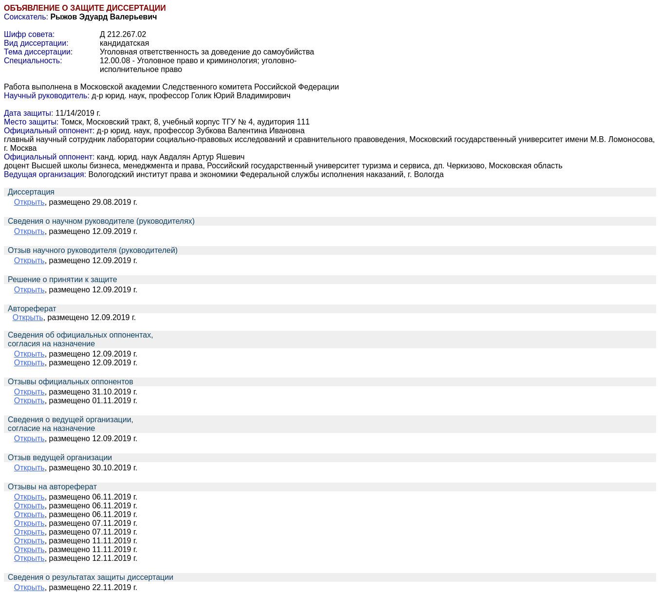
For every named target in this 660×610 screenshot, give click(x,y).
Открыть (29, 202)
